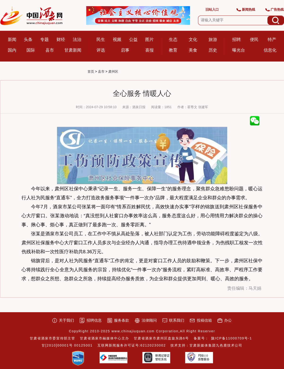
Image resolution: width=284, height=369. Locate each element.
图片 (149, 39)
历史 (213, 50)
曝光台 (238, 50)
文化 (193, 39)
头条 (28, 39)
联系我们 (176, 320)
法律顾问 (149, 320)
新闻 (12, 39)
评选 (100, 50)
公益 (133, 39)
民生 (100, 39)
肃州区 (113, 71)
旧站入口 (212, 9)
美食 (193, 50)
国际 (30, 50)
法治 (77, 39)
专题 (44, 39)
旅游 (213, 39)
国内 (12, 50)
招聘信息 (94, 320)
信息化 (270, 50)
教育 (173, 50)
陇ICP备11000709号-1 (231, 338)
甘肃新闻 (72, 50)
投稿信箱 (204, 320)
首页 (90, 71)
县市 (49, 50)
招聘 (236, 39)
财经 (61, 39)
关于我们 (66, 320)
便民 (254, 39)
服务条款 (121, 320)
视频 (117, 39)
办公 (228, 320)
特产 (272, 39)
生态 (173, 39)
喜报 (149, 50)
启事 (125, 50)
